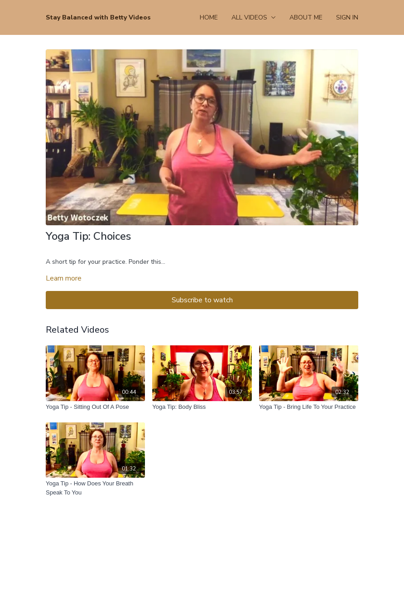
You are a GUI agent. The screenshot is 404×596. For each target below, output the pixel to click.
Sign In (347, 17)
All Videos (253, 17)
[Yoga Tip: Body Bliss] (201, 407)
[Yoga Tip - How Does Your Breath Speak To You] (95, 488)
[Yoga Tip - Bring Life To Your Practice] (308, 407)
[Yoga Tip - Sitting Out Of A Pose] (95, 407)
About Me (305, 17)
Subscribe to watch (202, 300)
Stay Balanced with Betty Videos (98, 17)
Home (209, 17)
